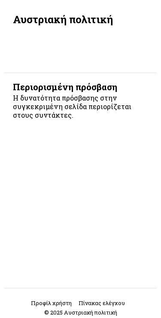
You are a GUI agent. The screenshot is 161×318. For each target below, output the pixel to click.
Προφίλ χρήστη (51, 303)
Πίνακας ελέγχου (102, 303)
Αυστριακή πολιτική (63, 19)
